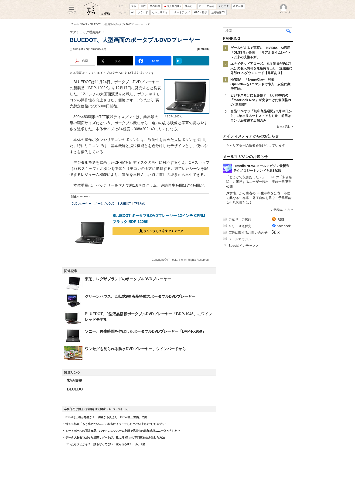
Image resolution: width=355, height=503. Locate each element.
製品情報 (74, 381)
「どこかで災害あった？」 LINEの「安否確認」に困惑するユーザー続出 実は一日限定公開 (259, 181)
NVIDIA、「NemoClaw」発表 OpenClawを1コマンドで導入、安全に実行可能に (260, 84)
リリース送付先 (240, 226)
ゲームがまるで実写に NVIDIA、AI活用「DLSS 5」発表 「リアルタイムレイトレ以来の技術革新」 (260, 52)
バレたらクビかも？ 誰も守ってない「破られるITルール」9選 (105, 444)
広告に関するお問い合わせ (248, 232)
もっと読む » (284, 126)
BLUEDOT (124, 203)
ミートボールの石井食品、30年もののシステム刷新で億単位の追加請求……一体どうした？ (122, 430)
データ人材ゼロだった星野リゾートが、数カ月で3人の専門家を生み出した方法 (115, 437)
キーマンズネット (118, 409)
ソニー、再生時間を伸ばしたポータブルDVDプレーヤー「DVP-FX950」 (145, 331)
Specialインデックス (244, 245)
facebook (284, 226)
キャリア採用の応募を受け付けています (255, 145)
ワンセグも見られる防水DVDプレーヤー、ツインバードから (135, 349)
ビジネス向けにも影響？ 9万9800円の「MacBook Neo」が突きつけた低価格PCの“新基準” (261, 99)
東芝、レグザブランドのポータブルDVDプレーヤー (128, 279)
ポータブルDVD (104, 203)
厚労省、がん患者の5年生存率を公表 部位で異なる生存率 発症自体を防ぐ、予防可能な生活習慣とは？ (258, 197)
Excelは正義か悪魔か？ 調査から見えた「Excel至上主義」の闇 (106, 417)
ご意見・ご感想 (240, 219)
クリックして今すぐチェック (163, 231)
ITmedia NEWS (79, 24)
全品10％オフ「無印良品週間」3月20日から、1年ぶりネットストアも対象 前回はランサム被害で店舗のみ (261, 115)
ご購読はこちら (280, 209)
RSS (280, 219)
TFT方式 (139, 203)
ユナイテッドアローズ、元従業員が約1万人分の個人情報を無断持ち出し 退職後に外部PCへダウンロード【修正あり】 (261, 68)
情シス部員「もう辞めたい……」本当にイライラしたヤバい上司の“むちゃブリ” (115, 424)
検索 (288, 30)
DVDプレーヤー (81, 203)
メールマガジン (240, 239)
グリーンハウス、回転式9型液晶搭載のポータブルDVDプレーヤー (140, 296)
